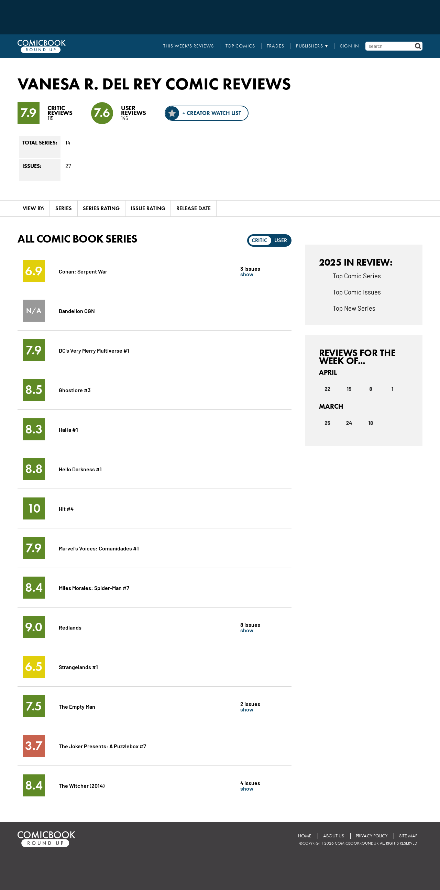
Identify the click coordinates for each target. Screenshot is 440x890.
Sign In (349, 46)
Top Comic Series (357, 275)
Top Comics (240, 46)
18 (370, 423)
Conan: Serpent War (83, 271)
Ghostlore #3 (75, 389)
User (280, 240)
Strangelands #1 (78, 666)
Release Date (193, 208)
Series (63, 208)
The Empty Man (77, 706)
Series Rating (101, 208)
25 (327, 423)
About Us (333, 836)
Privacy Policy (371, 836)
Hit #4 (66, 508)
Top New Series (354, 308)
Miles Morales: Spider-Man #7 (94, 587)
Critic (259, 240)
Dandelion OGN (77, 310)
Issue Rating (148, 208)
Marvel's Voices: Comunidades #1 (99, 547)
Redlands (70, 627)
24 (349, 423)
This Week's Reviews (188, 46)
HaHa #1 (68, 429)
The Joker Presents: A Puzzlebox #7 (102, 745)
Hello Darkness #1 (80, 468)
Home (304, 836)
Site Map (408, 836)
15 (349, 389)
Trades (275, 46)
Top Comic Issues (357, 292)
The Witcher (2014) (81, 785)
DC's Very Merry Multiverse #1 (94, 350)
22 (327, 389)
